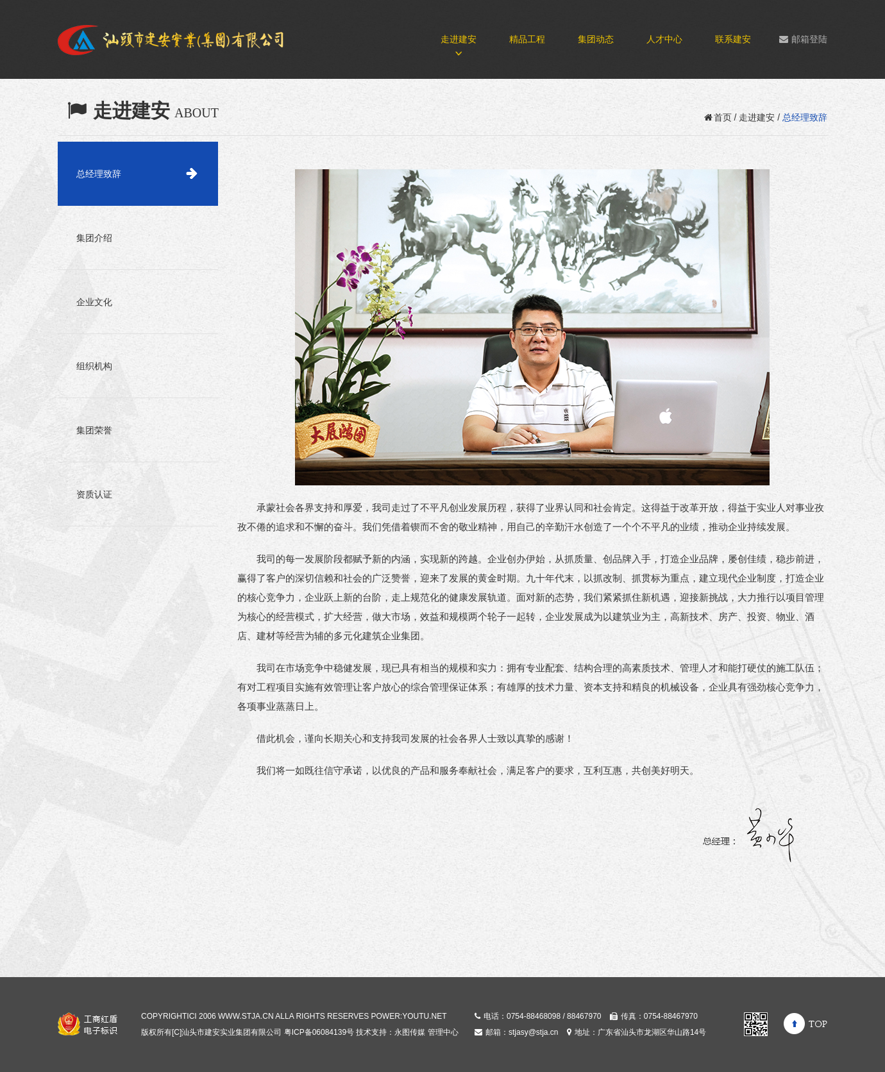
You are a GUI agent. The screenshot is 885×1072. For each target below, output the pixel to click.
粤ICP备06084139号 (319, 1032)
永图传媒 (409, 1032)
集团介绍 (94, 238)
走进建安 (458, 39)
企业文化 (94, 302)
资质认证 (94, 494)
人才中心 (664, 39)
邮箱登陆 (803, 39)
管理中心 (443, 1032)
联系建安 (733, 39)
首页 (718, 117)
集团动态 (596, 39)
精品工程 (527, 39)
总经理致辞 (98, 174)
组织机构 (94, 366)
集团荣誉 (94, 430)
